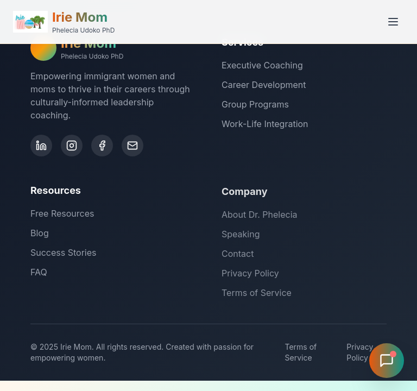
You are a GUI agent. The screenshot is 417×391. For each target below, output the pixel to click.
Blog (39, 234)
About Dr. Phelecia (260, 216)
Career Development (264, 85)
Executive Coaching (262, 65)
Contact (238, 255)
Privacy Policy (250, 275)
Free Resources (62, 215)
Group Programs (255, 104)
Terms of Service (257, 294)
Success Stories (63, 254)
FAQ (38, 273)
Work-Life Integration (265, 124)
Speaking (241, 236)
